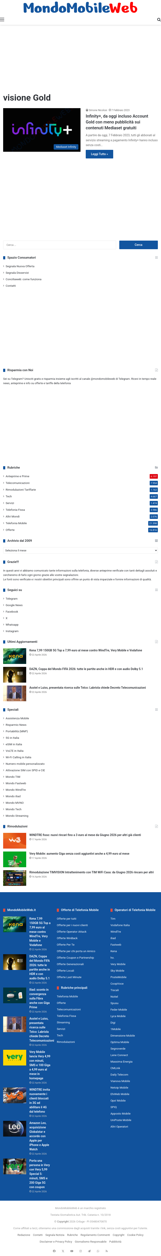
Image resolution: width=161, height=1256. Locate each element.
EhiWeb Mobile (119, 1094)
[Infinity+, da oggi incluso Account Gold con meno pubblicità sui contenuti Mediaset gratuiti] (41, 130)
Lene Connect (119, 1055)
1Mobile (115, 1029)
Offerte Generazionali (70, 964)
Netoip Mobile (119, 1087)
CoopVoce (117, 983)
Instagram (12, 631)
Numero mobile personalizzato (25, 763)
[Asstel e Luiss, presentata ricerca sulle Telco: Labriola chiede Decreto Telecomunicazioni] (14, 693)
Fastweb (115, 944)
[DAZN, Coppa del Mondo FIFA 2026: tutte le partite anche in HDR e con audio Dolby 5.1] (14, 675)
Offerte (10, 529)
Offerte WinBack (67, 938)
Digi (112, 1022)
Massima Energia (121, 1061)
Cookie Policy (135, 1235)
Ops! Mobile (118, 1100)
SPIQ (113, 1107)
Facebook (12, 611)
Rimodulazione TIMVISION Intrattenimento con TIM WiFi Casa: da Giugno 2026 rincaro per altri (91, 872)
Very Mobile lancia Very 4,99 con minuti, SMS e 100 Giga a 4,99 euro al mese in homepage (39, 1065)
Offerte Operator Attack (71, 931)
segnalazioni (70, 575)
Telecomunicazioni (18, 483)
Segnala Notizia (54, 1235)
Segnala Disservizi (17, 272)
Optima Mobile (119, 1042)
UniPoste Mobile (120, 1120)
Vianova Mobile (120, 1081)
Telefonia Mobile (16, 523)
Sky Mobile (117, 970)
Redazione (24, 1235)
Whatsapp (12, 624)
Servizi (10, 503)
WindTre (115, 931)
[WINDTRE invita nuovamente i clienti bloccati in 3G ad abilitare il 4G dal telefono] (14, 1095)
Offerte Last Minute (69, 977)
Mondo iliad (13, 796)
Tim (112, 918)
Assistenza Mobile (17, 718)
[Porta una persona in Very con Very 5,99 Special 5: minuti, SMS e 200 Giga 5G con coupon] (14, 1166)
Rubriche (72, 1235)
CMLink (115, 1068)
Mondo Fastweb (16, 783)
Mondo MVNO (15, 802)
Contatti (11, 285)
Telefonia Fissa (15, 509)
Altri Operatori (119, 1126)
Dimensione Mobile (122, 1035)
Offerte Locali (65, 970)
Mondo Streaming (17, 815)
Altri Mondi (12, 516)
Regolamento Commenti (95, 1235)
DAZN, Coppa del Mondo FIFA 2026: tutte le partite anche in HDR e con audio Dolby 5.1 (86, 669)
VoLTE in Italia (14, 750)
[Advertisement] (80, 58)
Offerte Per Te (65, 944)
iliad (113, 938)
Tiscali (114, 990)
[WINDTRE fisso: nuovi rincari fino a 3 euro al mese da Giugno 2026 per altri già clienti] (14, 841)
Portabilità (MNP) (17, 731)
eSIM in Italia (14, 744)
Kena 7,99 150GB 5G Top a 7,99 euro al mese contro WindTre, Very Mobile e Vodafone (85, 650)
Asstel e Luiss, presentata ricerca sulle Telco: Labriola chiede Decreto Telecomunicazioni (87, 687)
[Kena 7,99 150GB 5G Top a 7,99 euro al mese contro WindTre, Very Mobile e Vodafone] (14, 656)
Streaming (63, 1022)
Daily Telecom (119, 1074)
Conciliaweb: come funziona (24, 279)
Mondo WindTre (16, 789)
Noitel (114, 996)
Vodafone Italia (120, 925)
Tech (9, 496)
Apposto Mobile (120, 1113)
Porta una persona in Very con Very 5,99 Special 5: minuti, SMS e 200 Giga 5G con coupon (39, 1174)
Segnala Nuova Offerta (20, 266)
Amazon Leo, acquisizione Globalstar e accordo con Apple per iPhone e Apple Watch (39, 1136)
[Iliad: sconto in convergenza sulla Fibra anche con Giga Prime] (14, 995)
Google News (14, 605)
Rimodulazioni (66, 1041)
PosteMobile (118, 977)
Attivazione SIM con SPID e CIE (25, 770)
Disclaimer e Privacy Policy (56, 1241)
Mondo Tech (13, 809)
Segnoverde (117, 1048)
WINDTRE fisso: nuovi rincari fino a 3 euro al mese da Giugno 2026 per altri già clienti (85, 835)
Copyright (63, 1221)
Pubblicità (115, 1241)
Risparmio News (16, 724)
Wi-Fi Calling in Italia (18, 757)
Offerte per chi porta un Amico (76, 951)
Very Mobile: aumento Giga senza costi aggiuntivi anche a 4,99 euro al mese (79, 853)
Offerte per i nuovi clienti (72, 925)
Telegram (12, 598)
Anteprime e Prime (17, 476)
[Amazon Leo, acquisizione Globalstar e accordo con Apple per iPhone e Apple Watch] (14, 1129)
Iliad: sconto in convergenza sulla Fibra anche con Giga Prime (39, 998)
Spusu (114, 1003)
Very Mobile (117, 964)
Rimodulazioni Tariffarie (21, 489)
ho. (112, 957)
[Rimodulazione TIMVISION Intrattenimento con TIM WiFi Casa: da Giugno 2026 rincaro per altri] (14, 878)
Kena (113, 951)
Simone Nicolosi (98, 110)
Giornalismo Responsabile (90, 1241)
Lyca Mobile (118, 1016)
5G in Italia (12, 737)
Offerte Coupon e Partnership (75, 957)
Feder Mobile (118, 1009)
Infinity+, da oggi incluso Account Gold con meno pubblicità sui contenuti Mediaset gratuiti (117, 122)
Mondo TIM (13, 776)
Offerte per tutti (66, 918)
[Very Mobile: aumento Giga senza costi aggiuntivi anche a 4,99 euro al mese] (14, 859)
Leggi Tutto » (99, 154)
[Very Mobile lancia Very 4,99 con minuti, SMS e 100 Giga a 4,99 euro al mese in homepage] (14, 1057)
